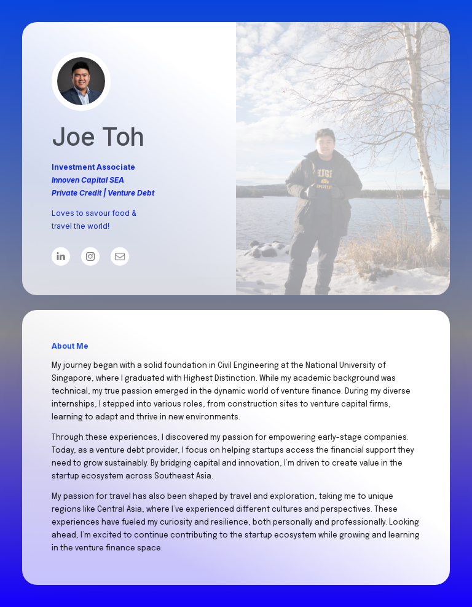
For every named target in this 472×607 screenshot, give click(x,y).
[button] (61, 256)
